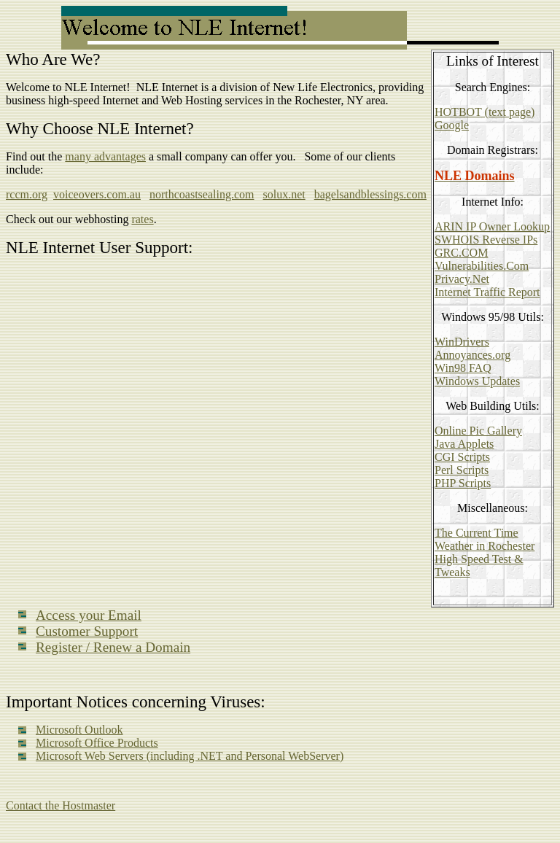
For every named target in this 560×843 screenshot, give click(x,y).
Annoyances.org (472, 355)
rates (142, 219)
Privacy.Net (462, 279)
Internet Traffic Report (487, 292)
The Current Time (476, 533)
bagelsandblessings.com (370, 194)
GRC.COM (461, 252)
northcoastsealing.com (201, 194)
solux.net (283, 194)
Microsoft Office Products (97, 743)
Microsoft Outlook (79, 729)
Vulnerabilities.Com (482, 266)
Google (452, 125)
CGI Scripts (462, 457)
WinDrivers (462, 341)
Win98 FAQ (463, 368)
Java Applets (464, 444)
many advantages (105, 156)
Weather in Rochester (484, 546)
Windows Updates (477, 381)
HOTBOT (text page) (484, 112)
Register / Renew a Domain (113, 647)
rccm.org (26, 194)
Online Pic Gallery (478, 430)
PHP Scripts (463, 483)
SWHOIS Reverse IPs (486, 239)
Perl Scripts (462, 470)
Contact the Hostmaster (60, 805)
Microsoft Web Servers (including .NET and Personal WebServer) (189, 756)
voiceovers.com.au (97, 194)
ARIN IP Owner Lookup (492, 226)
